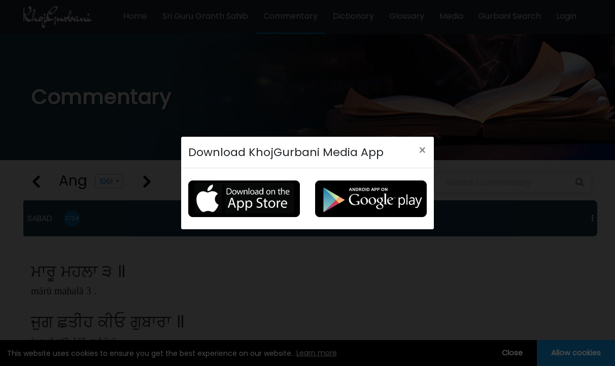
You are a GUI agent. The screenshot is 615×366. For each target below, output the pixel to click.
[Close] (422, 148)
